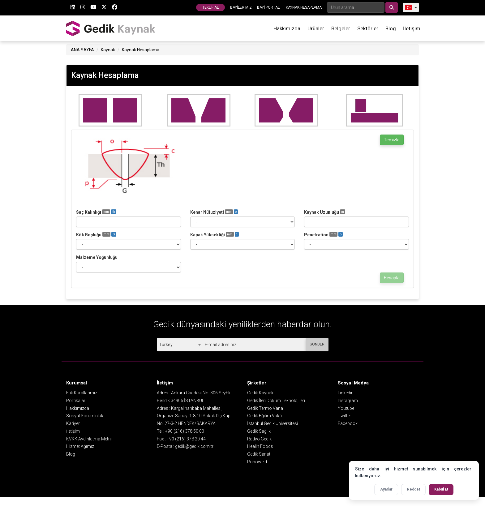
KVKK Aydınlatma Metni (89, 438)
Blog (390, 28)
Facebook (348, 423)
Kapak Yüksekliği (214, 234)
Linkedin (346, 392)
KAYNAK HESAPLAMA (304, 7)
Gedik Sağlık (259, 431)
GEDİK (111, 28)
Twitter (344, 415)
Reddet (413, 489)
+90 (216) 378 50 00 (184, 431)
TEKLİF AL (210, 7)
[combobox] (180, 344)
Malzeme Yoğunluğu (97, 257)
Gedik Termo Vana (265, 408)
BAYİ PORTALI (269, 7)
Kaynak (108, 49)
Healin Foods (260, 446)
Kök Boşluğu (96, 234)
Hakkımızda (286, 28)
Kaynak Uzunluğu (324, 212)
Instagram (348, 400)
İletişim (411, 28)
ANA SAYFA (82, 49)
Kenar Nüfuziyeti (214, 212)
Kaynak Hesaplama (140, 49)
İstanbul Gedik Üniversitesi (272, 423)
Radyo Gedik (259, 438)
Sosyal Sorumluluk (84, 415)
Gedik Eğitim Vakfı (264, 415)
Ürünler (315, 28)
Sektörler (367, 28)
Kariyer (73, 423)
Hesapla (392, 277)
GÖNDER (317, 344)
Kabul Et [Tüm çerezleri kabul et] (441, 489)
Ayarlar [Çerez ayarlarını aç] (386, 489)
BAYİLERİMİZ (241, 7)
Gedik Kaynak (260, 392)
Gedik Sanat (258, 454)
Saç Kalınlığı (96, 212)
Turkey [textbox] (166, 344)
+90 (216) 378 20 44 (186, 438)
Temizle (392, 139)
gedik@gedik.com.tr (194, 446)
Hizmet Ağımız (80, 446)
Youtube (346, 408)
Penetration (323, 234)
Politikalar (75, 400)
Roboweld (257, 461)
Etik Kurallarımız (81, 392)
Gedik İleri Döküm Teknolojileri (276, 400)
